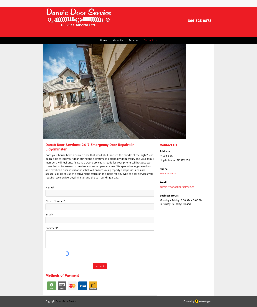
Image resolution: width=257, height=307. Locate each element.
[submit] (100, 266)
